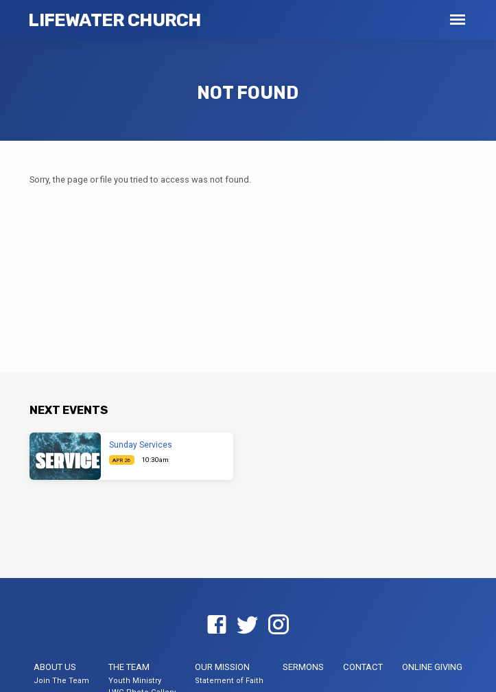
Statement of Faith (229, 680)
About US (55, 667)
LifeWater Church (114, 20)
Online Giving (432, 667)
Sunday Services (140, 445)
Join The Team (61, 680)
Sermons (303, 667)
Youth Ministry (134, 680)
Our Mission (222, 667)
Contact (363, 667)
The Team (129, 667)
